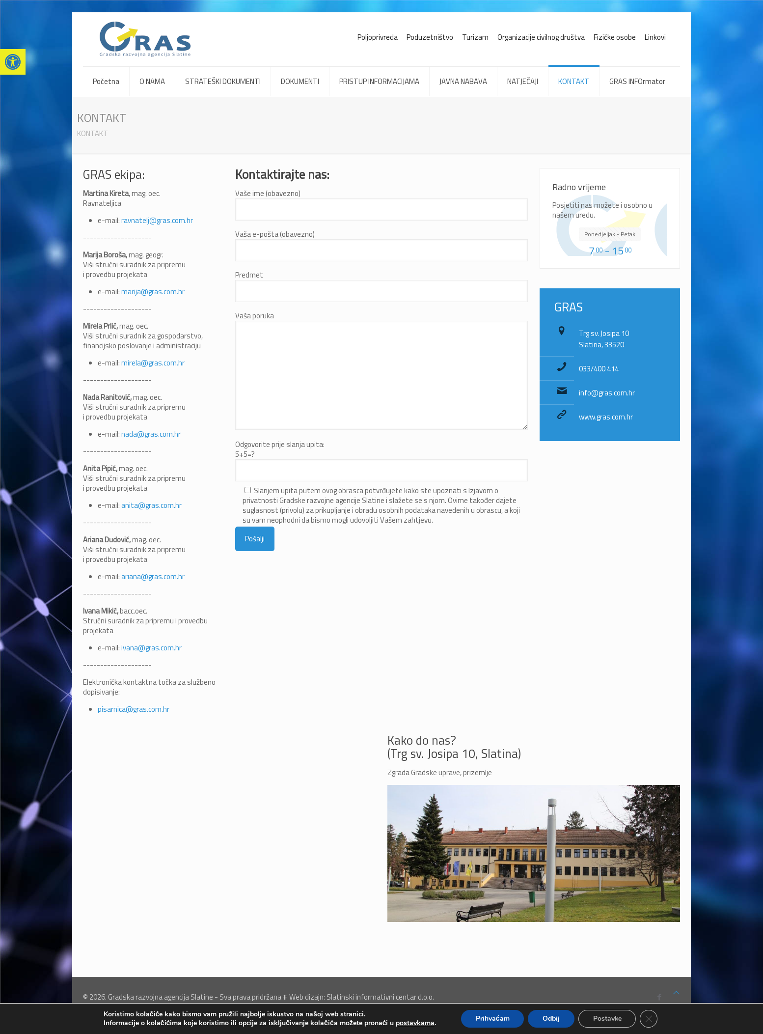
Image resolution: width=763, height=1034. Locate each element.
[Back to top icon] (676, 993)
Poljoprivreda (377, 37)
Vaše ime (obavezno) (381, 205)
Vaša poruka (381, 370)
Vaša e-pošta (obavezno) (381, 245)
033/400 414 (599, 368)
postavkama (414, 1023)
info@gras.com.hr (607, 392)
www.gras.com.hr (606, 416)
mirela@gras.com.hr (153, 362)
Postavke (607, 1018)
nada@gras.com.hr (151, 434)
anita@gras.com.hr (151, 505)
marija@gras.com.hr (153, 291)
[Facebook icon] (659, 997)
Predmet (381, 286)
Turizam (475, 37)
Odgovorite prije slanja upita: (381, 495)
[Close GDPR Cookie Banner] (649, 1019)
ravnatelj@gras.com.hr (157, 220)
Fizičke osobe (615, 37)
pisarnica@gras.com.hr (133, 709)
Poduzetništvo (430, 37)
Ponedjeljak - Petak (609, 234)
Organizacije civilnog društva (541, 37)
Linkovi (655, 37)
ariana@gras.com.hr (153, 576)
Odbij (551, 1018)
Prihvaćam (492, 1018)
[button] (13, 62)
